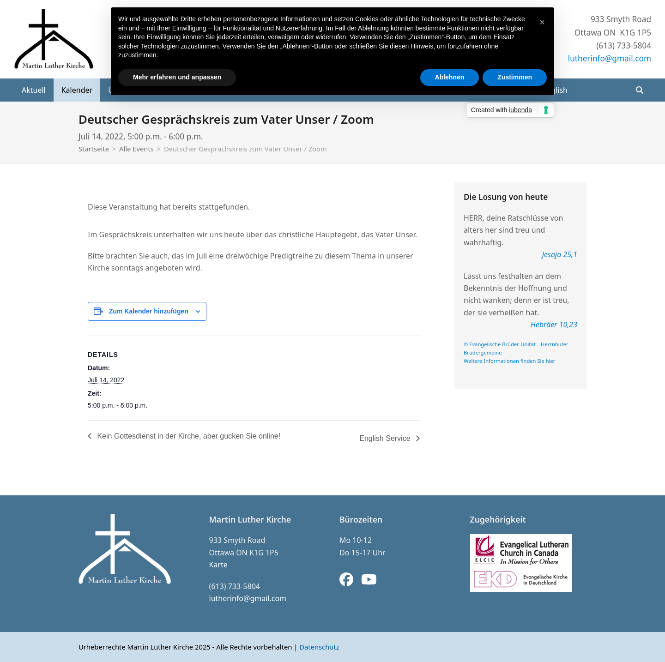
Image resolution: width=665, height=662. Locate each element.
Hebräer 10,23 (554, 324)
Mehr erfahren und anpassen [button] (177, 77)
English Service (385, 438)
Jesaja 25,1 (559, 254)
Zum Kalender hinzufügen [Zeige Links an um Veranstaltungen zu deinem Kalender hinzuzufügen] (148, 311)
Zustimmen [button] (514, 77)
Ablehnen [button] (450, 77)
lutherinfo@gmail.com (609, 58)
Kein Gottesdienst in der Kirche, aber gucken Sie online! (187, 436)
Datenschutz (319, 646)
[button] (639, 90)
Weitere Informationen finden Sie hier (509, 360)
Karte (218, 565)
